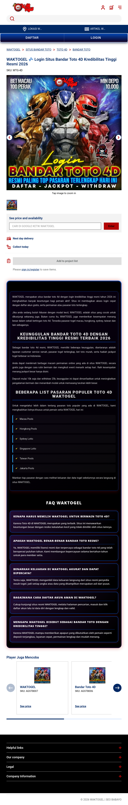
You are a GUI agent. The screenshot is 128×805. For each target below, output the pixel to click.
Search (11, 18)
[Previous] (10, 688)
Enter (111, 226)
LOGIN (96, 37)
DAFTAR (32, 37)
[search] (64, 18)
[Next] (117, 688)
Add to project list (67, 261)
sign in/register (30, 269)
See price (25, 706)
